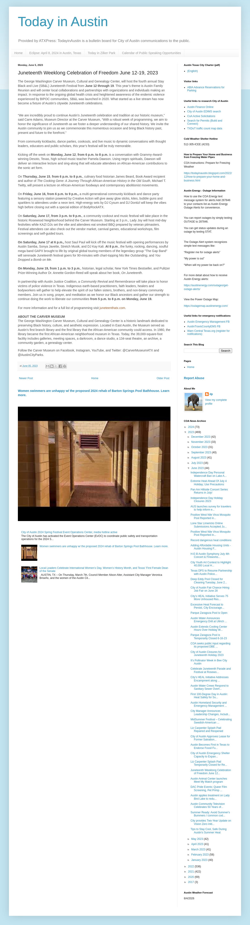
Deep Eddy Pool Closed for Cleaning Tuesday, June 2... (209, 581)
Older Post (163, 378)
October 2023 (199, 447)
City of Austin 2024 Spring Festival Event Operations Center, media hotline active (69, 532)
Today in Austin (63, 21)
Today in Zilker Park (101, 53)
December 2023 (201, 436)
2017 (191, 882)
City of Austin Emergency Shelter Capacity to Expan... (210, 755)
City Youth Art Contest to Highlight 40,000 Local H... (211, 564)
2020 (191, 877)
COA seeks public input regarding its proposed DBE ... (210, 645)
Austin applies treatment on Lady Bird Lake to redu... (210, 797)
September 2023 (201, 452)
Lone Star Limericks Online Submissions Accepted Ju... (209, 525)
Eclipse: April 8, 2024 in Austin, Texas (55, 53)
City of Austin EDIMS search (204, 111)
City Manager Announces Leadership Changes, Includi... (210, 712)
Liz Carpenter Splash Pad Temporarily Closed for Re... (209, 763)
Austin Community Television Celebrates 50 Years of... (208, 805)
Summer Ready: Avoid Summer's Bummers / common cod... (210, 814)
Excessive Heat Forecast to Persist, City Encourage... (207, 606)
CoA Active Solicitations (201, 116)
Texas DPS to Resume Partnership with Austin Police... (211, 572)
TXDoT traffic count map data (204, 128)
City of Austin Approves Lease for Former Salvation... (210, 738)
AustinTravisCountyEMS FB (203, 326)
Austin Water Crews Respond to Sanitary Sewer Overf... (210, 687)
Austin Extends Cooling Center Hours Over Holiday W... (209, 628)
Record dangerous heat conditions (211, 540)
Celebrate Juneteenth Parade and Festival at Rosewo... (211, 670)
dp (211, 394)
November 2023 (201, 442)
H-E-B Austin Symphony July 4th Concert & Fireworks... (210, 555)
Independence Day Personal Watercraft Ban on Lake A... (209, 474)
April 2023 (197, 844)
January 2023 (199, 860)
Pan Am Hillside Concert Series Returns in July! (209, 491)
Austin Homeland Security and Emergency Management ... (209, 704)
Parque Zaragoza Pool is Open (209, 612)
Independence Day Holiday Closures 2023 (207, 499)
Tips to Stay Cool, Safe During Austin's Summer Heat (209, 831)
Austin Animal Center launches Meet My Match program (209, 780)
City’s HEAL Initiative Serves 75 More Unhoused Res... (209, 598)
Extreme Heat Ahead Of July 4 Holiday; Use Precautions (209, 482)
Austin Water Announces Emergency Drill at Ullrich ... (209, 620)
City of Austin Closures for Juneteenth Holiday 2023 (207, 653)
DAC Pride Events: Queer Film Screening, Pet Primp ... (209, 788)
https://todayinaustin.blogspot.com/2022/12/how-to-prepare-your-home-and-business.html (208, 177)
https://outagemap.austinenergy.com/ (206, 305)
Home (18, 53)
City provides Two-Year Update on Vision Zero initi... (211, 822)
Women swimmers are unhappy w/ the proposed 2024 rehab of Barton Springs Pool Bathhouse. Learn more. (104, 546)
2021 (191, 871)
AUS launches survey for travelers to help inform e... (211, 508)
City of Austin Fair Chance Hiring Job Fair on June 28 (210, 589)
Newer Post (26, 378)
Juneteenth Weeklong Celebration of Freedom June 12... (211, 772)
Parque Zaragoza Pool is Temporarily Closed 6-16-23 (209, 636)
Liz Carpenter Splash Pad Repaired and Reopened (207, 729)
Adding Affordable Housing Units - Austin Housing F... (211, 547)
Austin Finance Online (200, 107)
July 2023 (197, 463)
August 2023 (199, 457)
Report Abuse (194, 378)
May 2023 (197, 839)
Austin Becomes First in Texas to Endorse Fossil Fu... (210, 746)
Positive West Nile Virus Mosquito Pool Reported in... (211, 516)
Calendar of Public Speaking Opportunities (151, 53)
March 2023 (198, 849)
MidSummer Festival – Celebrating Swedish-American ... (211, 721)
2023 (191, 432)
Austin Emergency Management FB (208, 321)
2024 (191, 427)
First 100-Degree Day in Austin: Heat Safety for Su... (209, 696)
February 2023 (200, 854)
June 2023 (197, 468)
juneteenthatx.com (112, 308)
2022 (191, 866)
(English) (192, 71)
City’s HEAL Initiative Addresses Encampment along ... (210, 679)
